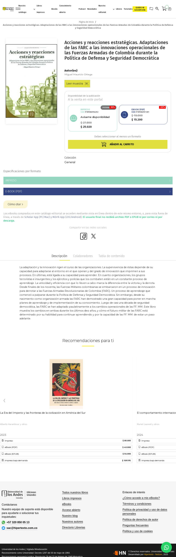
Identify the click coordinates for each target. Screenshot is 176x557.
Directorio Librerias (73, 527)
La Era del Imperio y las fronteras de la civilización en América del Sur (43, 412)
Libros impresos (71, 498)
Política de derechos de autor (140, 519)
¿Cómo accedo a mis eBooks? (141, 497)
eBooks (66, 504)
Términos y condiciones (137, 503)
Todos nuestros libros (75, 492)
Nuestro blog (70, 515)
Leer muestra (77, 83)
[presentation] (4, 400)
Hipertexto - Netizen (153, 554)
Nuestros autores (72, 521)
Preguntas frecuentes (136, 525)
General (69, 162)
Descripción (59, 256)
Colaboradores (83, 256)
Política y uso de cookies (138, 531)
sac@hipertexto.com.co (19, 528)
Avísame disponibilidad (95, 117)
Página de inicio (86, 22)
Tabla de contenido (112, 256)
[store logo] (11, 9)
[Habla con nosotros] (166, 547)
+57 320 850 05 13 (15, 522)
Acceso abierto (71, 509)
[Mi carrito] (164, 9)
